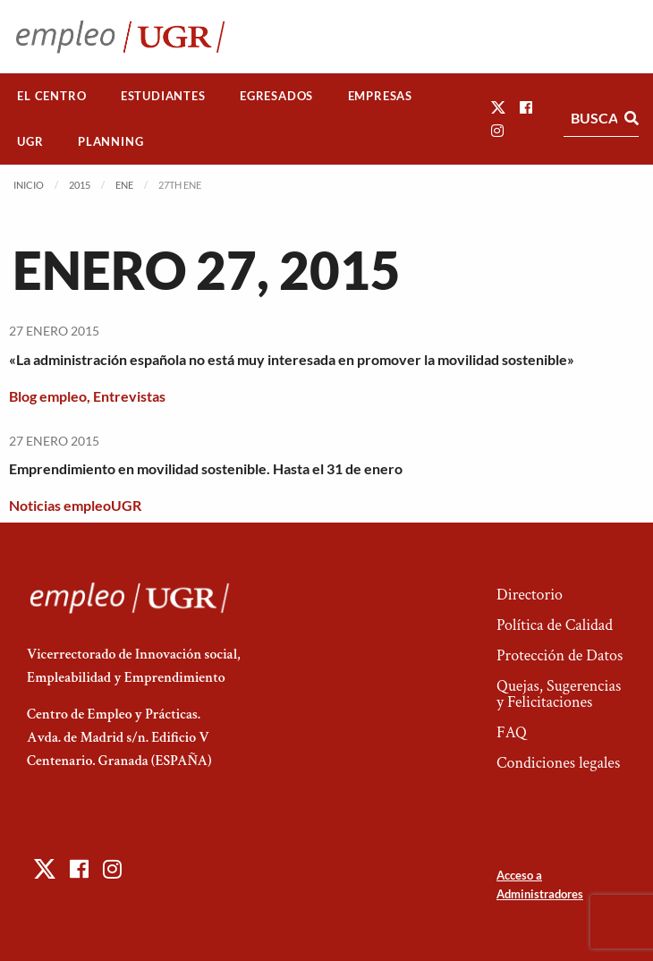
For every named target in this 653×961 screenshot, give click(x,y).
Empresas (380, 96)
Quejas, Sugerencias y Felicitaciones (558, 694)
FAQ (511, 732)
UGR (30, 141)
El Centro (51, 96)
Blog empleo (48, 395)
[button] (498, 107)
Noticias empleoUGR (75, 505)
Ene (124, 185)
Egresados (276, 96)
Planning (110, 141)
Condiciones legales (558, 763)
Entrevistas (129, 395)
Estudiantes (163, 96)
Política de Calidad (554, 625)
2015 (79, 185)
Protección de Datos (559, 655)
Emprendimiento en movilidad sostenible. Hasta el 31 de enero (206, 468)
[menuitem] (52, 96)
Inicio (28, 185)
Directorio (529, 594)
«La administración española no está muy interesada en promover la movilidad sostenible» (291, 359)
